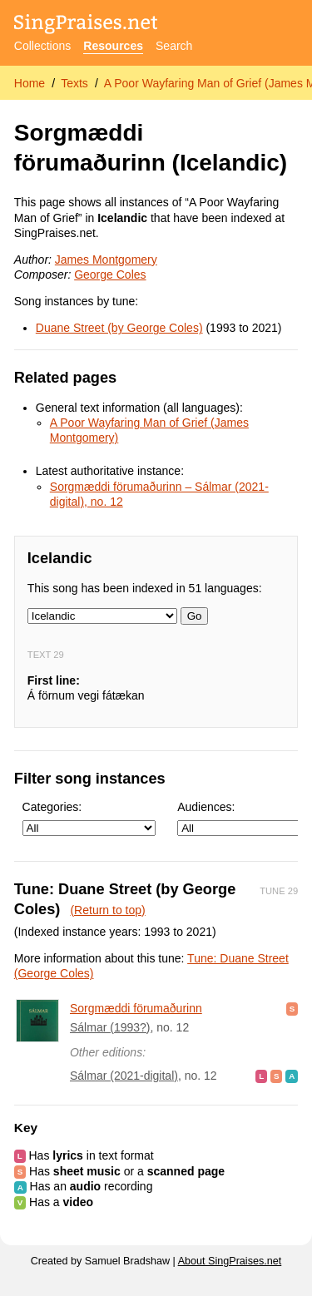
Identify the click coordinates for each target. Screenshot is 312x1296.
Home (29, 83)
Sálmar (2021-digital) (124, 1075)
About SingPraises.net (230, 1261)
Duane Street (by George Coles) (119, 327)
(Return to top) (107, 910)
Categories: (89, 818)
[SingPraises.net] (86, 25)
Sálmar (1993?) (110, 1027)
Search (174, 45)
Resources (113, 45)
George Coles (110, 274)
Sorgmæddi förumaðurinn (136, 1008)
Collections (42, 45)
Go (194, 616)
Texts (74, 83)
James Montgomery (106, 259)
